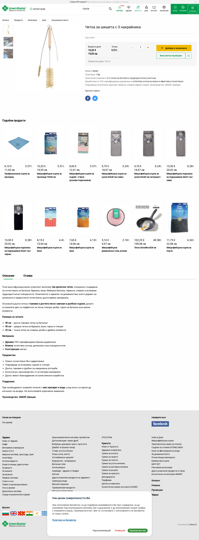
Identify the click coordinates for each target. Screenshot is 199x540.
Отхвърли (120, 530)
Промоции (157, 490)
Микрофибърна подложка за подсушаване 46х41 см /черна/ (17, 251)
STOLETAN (107, 437)
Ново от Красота (110, 446)
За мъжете (7, 474)
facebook (160, 424)
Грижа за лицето (110, 457)
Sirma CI (193, 524)
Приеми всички (137, 530)
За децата (7, 468)
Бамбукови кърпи (160, 461)
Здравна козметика (111, 450)
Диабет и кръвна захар (63, 447)
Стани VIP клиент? (78, 2)
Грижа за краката (110, 473)
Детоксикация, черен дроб (65, 440)
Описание (8, 275)
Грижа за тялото (110, 460)
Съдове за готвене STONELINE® (167, 447)
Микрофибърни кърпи (163, 440)
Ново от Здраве (10, 441)
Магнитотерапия (60, 484)
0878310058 (39, 9)
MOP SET (156, 464)
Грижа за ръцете (110, 470)
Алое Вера (7, 458)
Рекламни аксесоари (162, 467)
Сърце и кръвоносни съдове (16, 494)
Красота (106, 443)
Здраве (6, 437)
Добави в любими (189, 56)
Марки (155, 494)
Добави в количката (174, 48)
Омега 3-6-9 (8, 451)
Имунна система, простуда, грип (18, 454)
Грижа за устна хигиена (113, 463)
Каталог (156, 480)
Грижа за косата (110, 453)
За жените (7, 471)
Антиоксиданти (10, 461)
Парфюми (106, 480)
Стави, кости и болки (62, 451)
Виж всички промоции (171, 55)
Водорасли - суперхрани (64, 461)
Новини (156, 485)
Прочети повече (93, 91)
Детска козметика (111, 483)
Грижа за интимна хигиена (115, 467)
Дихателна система (11, 491)
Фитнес (55, 474)
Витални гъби (59, 464)
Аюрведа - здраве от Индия (65, 471)
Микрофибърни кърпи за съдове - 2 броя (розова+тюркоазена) (81, 177)
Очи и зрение (8, 488)
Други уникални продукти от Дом (168, 471)
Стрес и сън (8, 481)
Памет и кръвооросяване (14, 484)
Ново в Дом (157, 437)
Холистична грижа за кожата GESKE (120, 487)
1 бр (98, 74)
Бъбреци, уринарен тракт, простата (69, 444)
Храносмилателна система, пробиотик (71, 437)
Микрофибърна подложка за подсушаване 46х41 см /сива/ (180, 177)
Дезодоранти (108, 477)
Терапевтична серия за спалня (167, 444)
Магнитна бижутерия (62, 491)
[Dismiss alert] (196, 2)
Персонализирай (102, 530)
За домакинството (161, 454)
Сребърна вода (59, 481)
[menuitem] (193, 9)
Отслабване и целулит (63, 457)
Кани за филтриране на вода (166, 451)
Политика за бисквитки (64, 520)
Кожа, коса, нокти (61, 454)
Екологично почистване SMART (167, 474)
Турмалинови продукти (63, 487)
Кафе (4, 444)
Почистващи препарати (163, 457)
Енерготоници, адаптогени (15, 464)
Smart (95, 71)
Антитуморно (58, 467)
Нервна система (10, 478)
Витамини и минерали (13, 447)
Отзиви (27, 275)
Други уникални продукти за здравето (71, 477)
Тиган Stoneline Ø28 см (145, 247)
